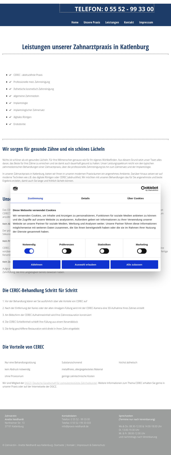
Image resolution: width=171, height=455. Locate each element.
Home (74, 22)
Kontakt (129, 22)
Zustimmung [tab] (35, 198)
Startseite (59, 445)
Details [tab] (85, 198)
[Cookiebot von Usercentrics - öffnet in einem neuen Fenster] (143, 188)
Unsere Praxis (92, 22)
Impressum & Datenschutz (91, 445)
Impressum (146, 22)
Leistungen (112, 22)
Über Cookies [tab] (135, 198)
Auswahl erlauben (85, 264)
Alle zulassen (134, 264)
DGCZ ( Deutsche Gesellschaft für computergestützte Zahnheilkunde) (61, 383)
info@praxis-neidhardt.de (75, 426)
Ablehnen (36, 264)
